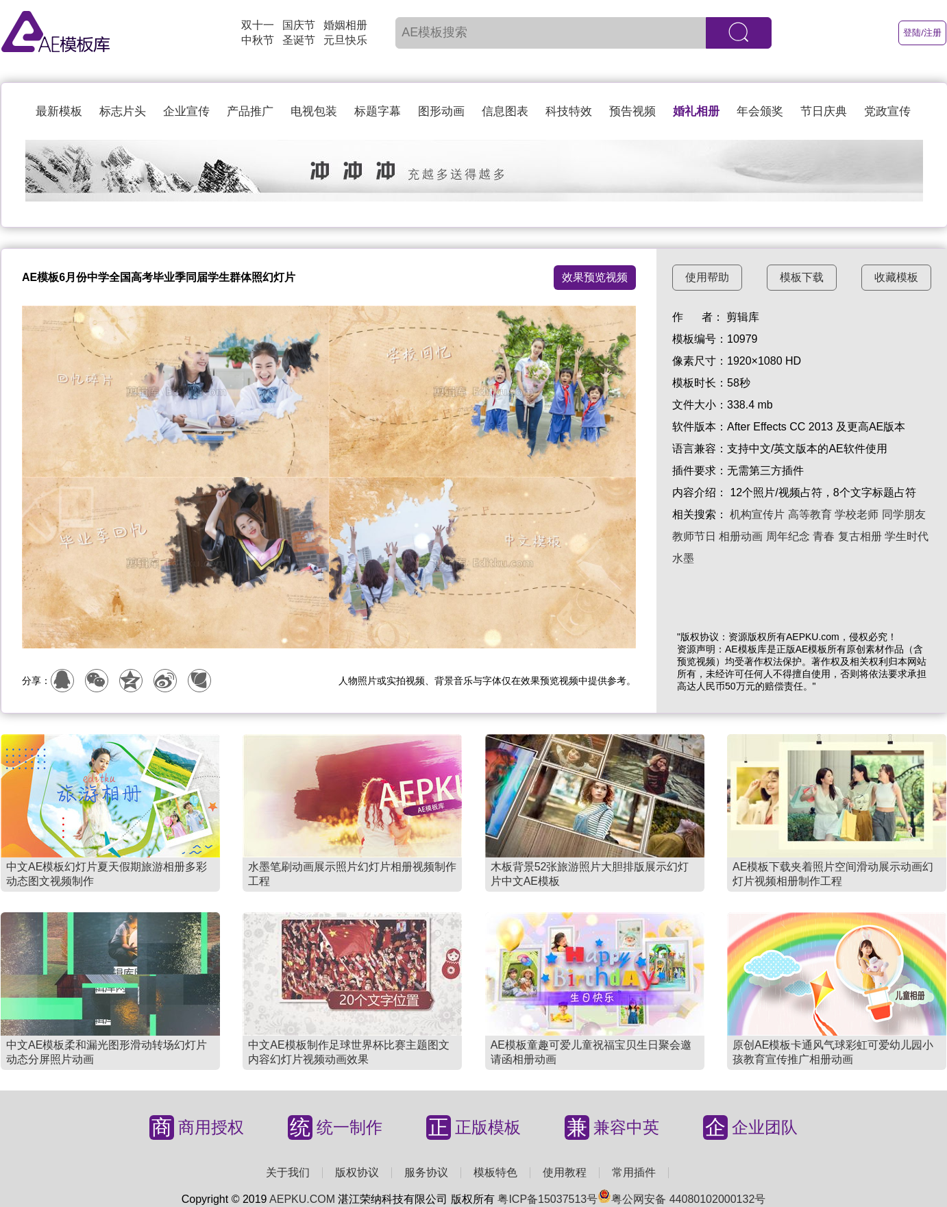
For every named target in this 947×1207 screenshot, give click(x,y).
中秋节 (257, 40)
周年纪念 (788, 536)
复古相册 (860, 536)
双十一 (257, 25)
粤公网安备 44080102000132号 (681, 1199)
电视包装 (314, 111)
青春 (824, 536)
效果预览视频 (595, 277)
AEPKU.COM (302, 1199)
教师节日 (694, 536)
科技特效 (568, 111)
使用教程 (565, 1172)
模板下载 (802, 277)
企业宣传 (186, 111)
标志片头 (122, 111)
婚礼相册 (696, 111)
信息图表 (505, 111)
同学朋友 (904, 514)
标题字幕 (377, 111)
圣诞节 (298, 40)
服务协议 (426, 1172)
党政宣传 (887, 111)
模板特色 (495, 1172)
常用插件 (634, 1172)
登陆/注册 (922, 32)
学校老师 (856, 514)
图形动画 (441, 111)
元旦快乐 (345, 40)
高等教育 (810, 514)
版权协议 (357, 1172)
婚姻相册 (345, 25)
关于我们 (288, 1172)
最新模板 (59, 111)
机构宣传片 (757, 514)
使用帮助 (707, 277)
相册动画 (741, 536)
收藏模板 (896, 277)
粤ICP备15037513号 (547, 1199)
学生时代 (906, 536)
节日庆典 (823, 111)
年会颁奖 (760, 111)
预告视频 (632, 111)
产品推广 (250, 111)
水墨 (683, 558)
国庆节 (298, 25)
